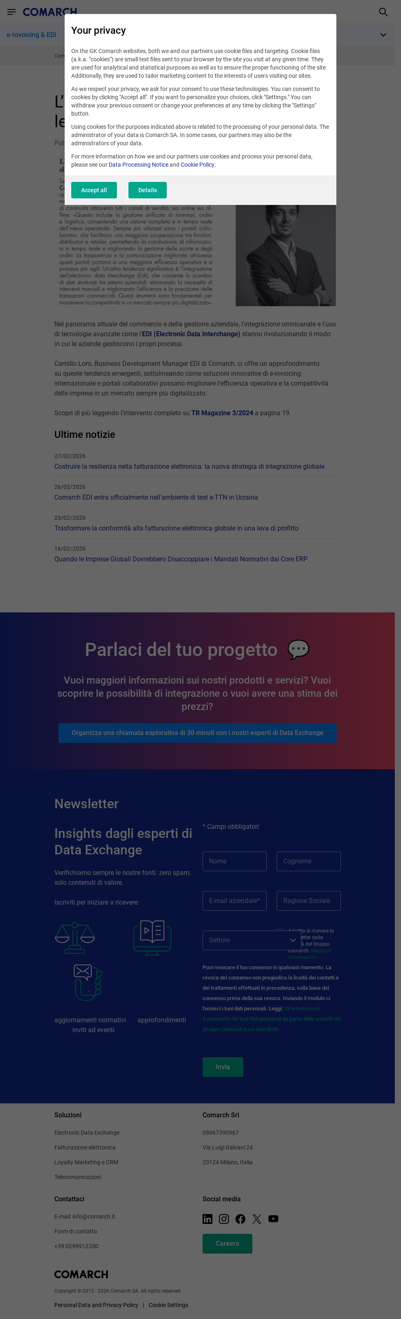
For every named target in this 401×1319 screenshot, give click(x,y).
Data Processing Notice (138, 164)
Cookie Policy (197, 164)
